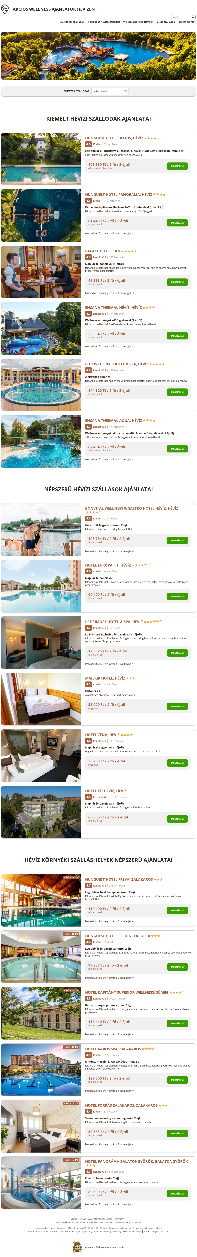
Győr (78, 1231)
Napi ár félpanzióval (99, 578)
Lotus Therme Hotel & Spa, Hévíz (125, 363)
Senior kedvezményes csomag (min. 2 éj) (112, 1118)
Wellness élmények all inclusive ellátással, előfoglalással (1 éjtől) (129, 433)
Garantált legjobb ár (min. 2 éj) (106, 525)
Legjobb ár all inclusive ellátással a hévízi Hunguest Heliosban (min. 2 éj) (134, 151)
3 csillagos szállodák (72, 22)
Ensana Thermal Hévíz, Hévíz (120, 307)
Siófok (139, 1231)
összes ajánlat (187, 22)
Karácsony (61, 1228)
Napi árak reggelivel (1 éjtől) (104, 747)
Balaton (31, 1231)
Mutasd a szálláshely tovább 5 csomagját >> (109, 977)
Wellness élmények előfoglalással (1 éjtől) (113, 320)
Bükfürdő (53, 1231)
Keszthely (117, 1231)
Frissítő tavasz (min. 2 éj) (102, 1178)
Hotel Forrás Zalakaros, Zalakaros (126, 1105)
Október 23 (93, 1228)
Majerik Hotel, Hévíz (110, 678)
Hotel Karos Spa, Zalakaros (119, 1048)
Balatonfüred (42, 1231)
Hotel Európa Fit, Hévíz (116, 565)
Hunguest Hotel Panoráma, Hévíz (125, 194)
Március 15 (81, 1228)
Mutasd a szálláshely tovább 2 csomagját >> (109, 233)
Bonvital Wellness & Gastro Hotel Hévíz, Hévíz (131, 510)
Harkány (107, 1231)
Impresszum (136, 1222)
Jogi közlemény (106, 1222)
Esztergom (70, 1231)
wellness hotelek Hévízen (138, 22)
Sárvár (131, 1231)
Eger (61, 1231)
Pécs (125, 1231)
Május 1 (71, 1228)
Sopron (146, 1231)
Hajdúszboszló (95, 1231)
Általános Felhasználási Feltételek (70, 1222)
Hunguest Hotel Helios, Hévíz (121, 137)
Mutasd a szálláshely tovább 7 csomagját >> (109, 459)
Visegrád (155, 1231)
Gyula (84, 1231)
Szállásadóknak (122, 1222)
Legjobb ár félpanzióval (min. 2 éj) (108, 948)
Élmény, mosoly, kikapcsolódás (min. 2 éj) (113, 1061)
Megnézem (177, 166)
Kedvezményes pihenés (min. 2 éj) (108, 1005)
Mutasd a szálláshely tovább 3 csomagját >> (109, 293)
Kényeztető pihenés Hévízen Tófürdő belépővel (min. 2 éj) (124, 207)
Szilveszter (113, 1228)
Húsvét (52, 1228)
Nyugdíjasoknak (140, 1228)
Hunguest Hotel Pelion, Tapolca (122, 935)
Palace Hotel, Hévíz (111, 250)
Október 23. (93, 691)
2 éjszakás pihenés (97, 377)
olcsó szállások (166, 22)
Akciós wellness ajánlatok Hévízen (54, 9)
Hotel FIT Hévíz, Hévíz (106, 790)
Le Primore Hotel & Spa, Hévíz (123, 621)
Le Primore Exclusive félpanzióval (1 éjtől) (113, 634)
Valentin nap (125, 1228)
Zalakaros (165, 1231)
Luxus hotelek (155, 1228)
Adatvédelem (92, 1222)
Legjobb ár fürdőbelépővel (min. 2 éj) (110, 892)
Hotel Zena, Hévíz (109, 734)
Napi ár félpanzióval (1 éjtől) (104, 264)
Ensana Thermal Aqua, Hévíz (120, 420)
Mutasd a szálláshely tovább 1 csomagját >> (109, 346)
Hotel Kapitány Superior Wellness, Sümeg (135, 992)
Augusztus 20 (41, 1228)
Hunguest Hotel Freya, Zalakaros (124, 879)
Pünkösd (103, 1228)
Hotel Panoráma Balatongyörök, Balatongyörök (136, 1163)
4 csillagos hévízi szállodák (104, 22)
